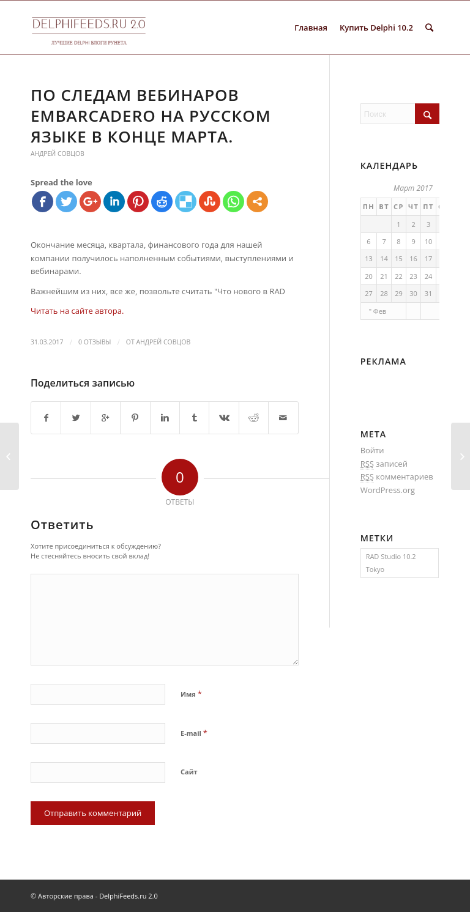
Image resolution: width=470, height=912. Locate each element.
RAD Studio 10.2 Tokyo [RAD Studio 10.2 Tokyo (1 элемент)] (391, 563)
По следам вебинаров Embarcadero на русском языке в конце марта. (151, 115)
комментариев (396, 477)
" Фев (378, 311)
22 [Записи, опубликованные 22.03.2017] (399, 276)
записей (384, 464)
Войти (372, 450)
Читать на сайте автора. (77, 310)
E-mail (194, 732)
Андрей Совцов (57, 153)
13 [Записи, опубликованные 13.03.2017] (369, 258)
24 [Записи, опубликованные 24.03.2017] (429, 276)
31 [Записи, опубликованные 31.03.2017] (429, 293)
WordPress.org (388, 489)
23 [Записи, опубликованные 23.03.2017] (413, 276)
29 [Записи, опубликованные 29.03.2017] (399, 293)
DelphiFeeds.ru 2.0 (128, 895)
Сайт (189, 771)
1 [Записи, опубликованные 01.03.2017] (398, 224)
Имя (191, 693)
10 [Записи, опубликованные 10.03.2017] (429, 241)
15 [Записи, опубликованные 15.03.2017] (399, 258)
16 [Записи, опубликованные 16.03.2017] (413, 258)
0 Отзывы (94, 342)
